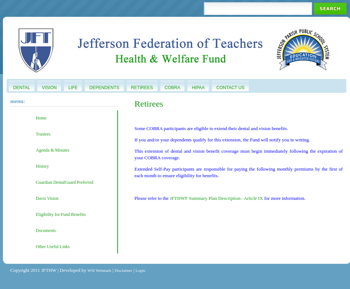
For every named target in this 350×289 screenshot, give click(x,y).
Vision (49, 87)
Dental (21, 87)
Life (72, 87)
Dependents (104, 87)
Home (41, 118)
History (42, 166)
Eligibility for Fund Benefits (60, 214)
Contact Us (230, 87)
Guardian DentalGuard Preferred (64, 182)
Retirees (142, 87)
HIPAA (198, 87)
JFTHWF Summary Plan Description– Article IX (216, 198)
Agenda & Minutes (52, 150)
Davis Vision (47, 198)
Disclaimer (123, 270)
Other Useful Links (53, 246)
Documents (46, 230)
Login (140, 270)
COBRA (172, 87)
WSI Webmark (99, 270)
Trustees (43, 134)
